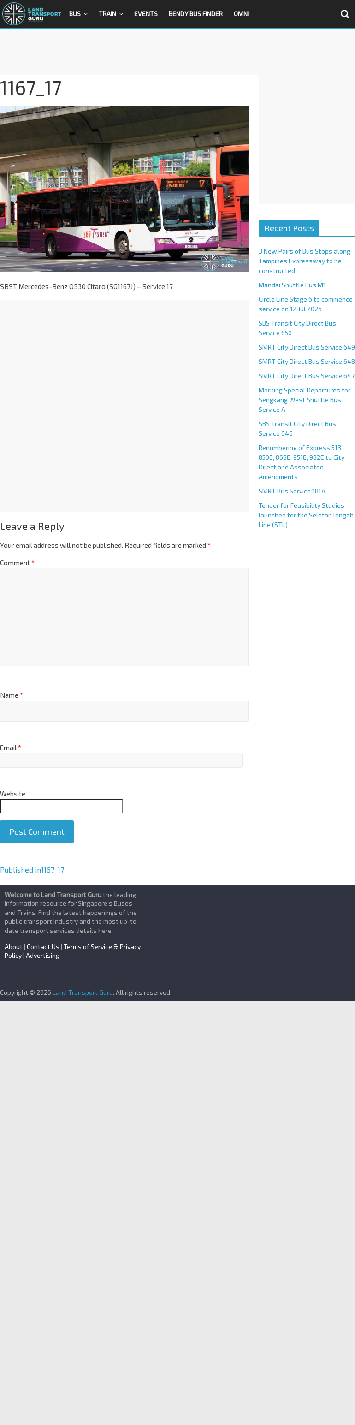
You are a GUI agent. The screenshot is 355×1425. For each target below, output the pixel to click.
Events (146, 14)
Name (11, 695)
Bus (75, 14)
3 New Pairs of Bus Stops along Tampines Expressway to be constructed (304, 260)
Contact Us (43, 946)
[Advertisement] (177, 52)
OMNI (241, 14)
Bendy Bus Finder (196, 14)
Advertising (42, 955)
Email (10, 747)
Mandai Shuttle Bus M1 (292, 285)
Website (12, 794)
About (14, 946)
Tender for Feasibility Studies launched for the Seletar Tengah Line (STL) (306, 514)
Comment (17, 562)
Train (107, 14)
